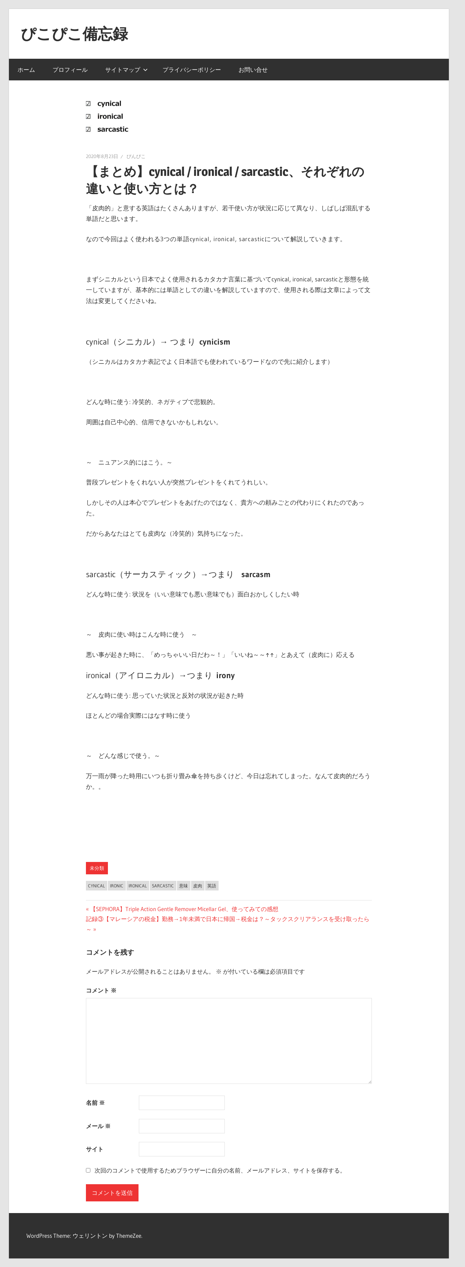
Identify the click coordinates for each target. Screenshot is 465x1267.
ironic (116, 885)
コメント (101, 990)
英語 (211, 885)
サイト (94, 1149)
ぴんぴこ (136, 156)
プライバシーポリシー (192, 69)
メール (98, 1126)
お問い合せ (253, 69)
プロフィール (70, 69)
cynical (96, 885)
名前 (95, 1102)
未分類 (97, 868)
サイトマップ (126, 69)
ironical (138, 885)
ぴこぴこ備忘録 (74, 33)
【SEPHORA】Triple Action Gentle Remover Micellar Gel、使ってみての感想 (184, 908)
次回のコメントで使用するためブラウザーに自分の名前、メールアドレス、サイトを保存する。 (220, 1170)
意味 (183, 885)
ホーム (26, 69)
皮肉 (197, 885)
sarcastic (163, 885)
